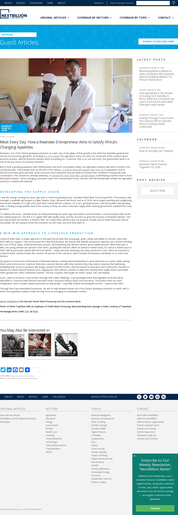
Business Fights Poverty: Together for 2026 (153, 166)
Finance (49, 428)
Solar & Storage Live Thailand (156, 151)
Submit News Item (146, 431)
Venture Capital (98, 482)
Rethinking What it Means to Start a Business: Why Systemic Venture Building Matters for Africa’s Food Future (156, 75)
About (61, 3)
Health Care (51, 431)
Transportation (53, 448)
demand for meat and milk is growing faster (73, 175)
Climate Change (99, 425)
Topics (96, 408)
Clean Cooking (98, 421)
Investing (50, 435)
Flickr (35, 311)
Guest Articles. (19, 42)
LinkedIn (159, 398)
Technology (51, 441)
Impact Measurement (102, 458)
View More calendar (168, 140)
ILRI (26, 311)
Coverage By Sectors (94, 18)
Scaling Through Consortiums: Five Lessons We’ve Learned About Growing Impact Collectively (156, 122)
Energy (49, 421)
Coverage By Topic (135, 18)
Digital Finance (98, 431)
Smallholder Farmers (101, 478)
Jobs (50, 3)
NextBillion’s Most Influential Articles (18, 418)
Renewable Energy (100, 472)
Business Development (102, 418)
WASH (49, 452)
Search (174, 3)
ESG (93, 441)
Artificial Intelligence (101, 415)
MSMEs (95, 465)
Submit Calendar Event (148, 425)
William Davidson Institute (121, 3)
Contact (166, 18)
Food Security (98, 448)
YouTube (153, 398)
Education (50, 418)
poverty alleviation (30, 378)
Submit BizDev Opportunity (150, 421)
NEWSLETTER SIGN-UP (104, 396)
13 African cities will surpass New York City (83, 169)
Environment (52, 425)
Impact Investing (99, 455)
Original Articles (55, 18)
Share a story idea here (160, 42)
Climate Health (98, 428)
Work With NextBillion (147, 415)
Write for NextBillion (147, 418)
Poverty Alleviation (100, 468)
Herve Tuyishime (7, 137)
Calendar (36, 3)
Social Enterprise (27, 376)
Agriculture (16, 376)
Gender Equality (99, 452)
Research (95, 475)
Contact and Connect (147, 438)
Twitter (147, 398)
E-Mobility (96, 435)
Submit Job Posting (146, 428)
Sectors (52, 408)
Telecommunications (56, 445)
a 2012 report (52, 156)
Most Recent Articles (10, 415)
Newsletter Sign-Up (146, 435)
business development (14, 378)
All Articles (5, 421)
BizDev (20, 3)
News (8, 3)
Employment (97, 438)
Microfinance (97, 462)
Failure (94, 445)
